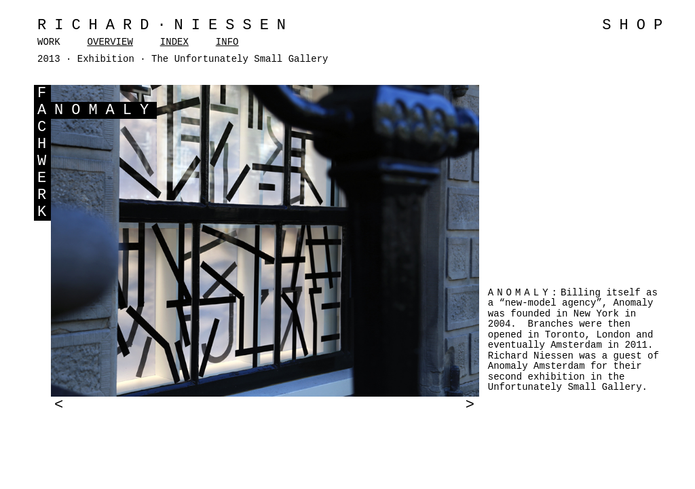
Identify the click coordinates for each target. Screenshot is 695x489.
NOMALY (105, 110)
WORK (48, 42)
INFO (227, 42)
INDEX (174, 42)
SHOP (636, 25)
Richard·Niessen (165, 25)
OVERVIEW (110, 42)
